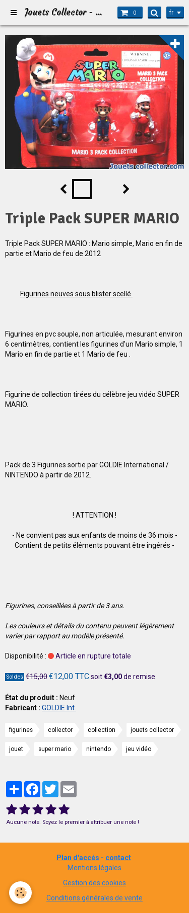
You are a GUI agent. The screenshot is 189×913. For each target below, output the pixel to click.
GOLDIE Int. (59, 708)
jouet (16, 749)
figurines (21, 729)
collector (60, 729)
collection (101, 729)
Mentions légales (94, 868)
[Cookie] (20, 892)
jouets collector (152, 729)
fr (171, 12)
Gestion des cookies (94, 883)
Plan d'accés (77, 858)
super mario (54, 749)
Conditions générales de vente (94, 898)
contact (118, 858)
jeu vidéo (138, 749)
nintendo (98, 749)
